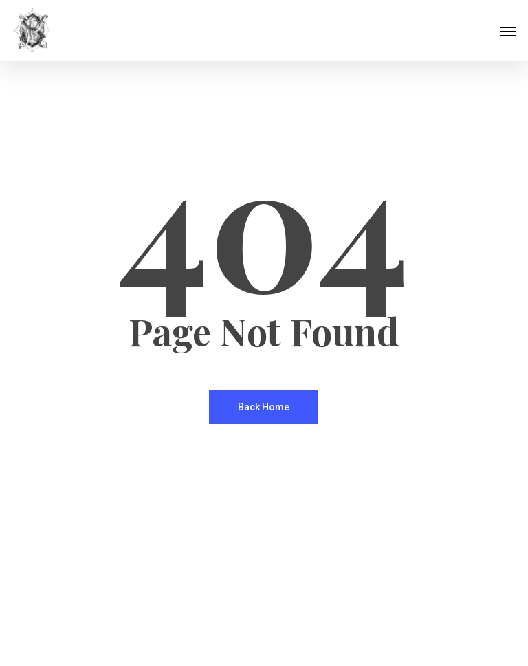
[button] (508, 31)
